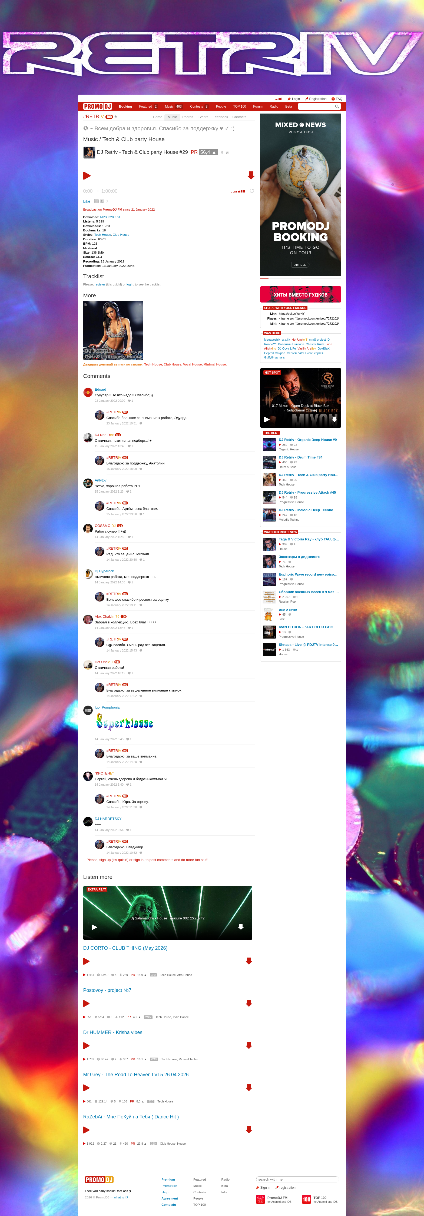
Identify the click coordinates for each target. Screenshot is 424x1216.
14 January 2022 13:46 (110, 627)
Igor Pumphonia (107, 707)
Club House (121, 234)
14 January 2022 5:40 (109, 784)
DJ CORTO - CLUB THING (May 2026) (125, 948)
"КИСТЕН (104, 773)
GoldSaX (324, 348)
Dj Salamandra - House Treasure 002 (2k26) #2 (168, 918)
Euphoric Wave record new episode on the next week (309, 574)
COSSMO (105, 525)
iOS (289, 1201)
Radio (274, 106)
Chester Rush (315, 344)
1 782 (90, 1059)
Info (224, 1192)
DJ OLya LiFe (287, 348)
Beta (288, 106)
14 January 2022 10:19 (110, 673)
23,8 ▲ (142, 1143)
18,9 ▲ (142, 974)
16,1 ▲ (142, 1059)
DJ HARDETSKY (108, 818)
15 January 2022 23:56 (122, 514)
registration (288, 1187)
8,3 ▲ (140, 1101)
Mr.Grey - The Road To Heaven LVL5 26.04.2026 (136, 1074)
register (100, 284)
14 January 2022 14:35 (110, 582)
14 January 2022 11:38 (122, 807)
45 (284, 614)
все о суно (288, 609)
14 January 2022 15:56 (110, 537)
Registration (318, 99)
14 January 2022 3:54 (109, 830)
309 (284, 544)
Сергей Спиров (274, 353)
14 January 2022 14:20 (122, 761)
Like (87, 201)
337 (125, 1059)
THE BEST (271, 432)
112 (121, 1017)
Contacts (239, 117)
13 (284, 632)
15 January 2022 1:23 (109, 491)
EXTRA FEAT (97, 889)
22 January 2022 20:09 (110, 400)
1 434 (90, 974)
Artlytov (101, 480)
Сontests (199, 106)
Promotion (169, 1185)
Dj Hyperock (104, 571)
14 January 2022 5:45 (109, 739)
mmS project (317, 339)
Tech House (102, 234)
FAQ (339, 99)
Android (276, 1201)
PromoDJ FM (112, 209)
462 (284, 479)
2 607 (286, 597)
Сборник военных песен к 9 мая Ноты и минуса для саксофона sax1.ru (309, 592)
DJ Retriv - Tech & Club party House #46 (309, 475)
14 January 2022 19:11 (122, 605)
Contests (199, 1192)
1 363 (286, 649)
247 (284, 515)
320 (153, 975)
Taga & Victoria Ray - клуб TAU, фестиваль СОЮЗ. (309, 539)
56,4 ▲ (208, 152)
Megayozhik (272, 339)
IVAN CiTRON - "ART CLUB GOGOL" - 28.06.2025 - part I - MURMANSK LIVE (309, 627)
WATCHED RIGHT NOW (280, 532)
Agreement (169, 1198)
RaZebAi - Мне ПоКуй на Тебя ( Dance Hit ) (131, 1116)
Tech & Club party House (133, 139)
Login (296, 99)
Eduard (100, 389)
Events (203, 117)
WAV (148, 1017)
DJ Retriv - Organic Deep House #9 (308, 439)
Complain (168, 1204)
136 (124, 1101)
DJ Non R (104, 435)
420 (125, 1143)
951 (89, 1017)
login (130, 284)
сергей (318, 353)
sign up (105, 860)
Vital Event (305, 353)
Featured (148, 106)
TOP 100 (239, 106)
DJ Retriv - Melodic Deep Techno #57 (309, 510)
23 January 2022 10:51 (122, 423)
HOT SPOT (272, 372)
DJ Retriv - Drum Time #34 (301, 457)
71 (284, 561)
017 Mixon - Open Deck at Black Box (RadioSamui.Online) (300, 408)
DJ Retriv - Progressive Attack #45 (307, 492)
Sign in (265, 1187)
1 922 (90, 1143)
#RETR (93, 116)
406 (284, 462)
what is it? (121, 1197)
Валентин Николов (291, 344)
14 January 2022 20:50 (122, 559)
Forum (258, 106)
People (221, 106)
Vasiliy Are (306, 348)
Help (164, 1192)
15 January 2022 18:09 (122, 468)
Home (158, 117)
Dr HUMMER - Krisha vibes (113, 1032)
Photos (187, 117)
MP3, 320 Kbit (110, 217)
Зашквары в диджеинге (299, 557)
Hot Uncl (104, 662)
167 (284, 579)
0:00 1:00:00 (100, 191)
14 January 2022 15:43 (122, 650)
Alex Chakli (107, 616)
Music (174, 106)
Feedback (220, 117)
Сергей (292, 353)
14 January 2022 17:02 (122, 695)
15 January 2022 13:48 (110, 446)
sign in (139, 860)
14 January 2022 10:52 (122, 852)
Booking (125, 106)
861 (89, 1101)
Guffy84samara (274, 357)
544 (284, 497)
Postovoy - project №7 (107, 990)
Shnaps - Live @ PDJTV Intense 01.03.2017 (309, 644)
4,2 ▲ (137, 1017)
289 (125, 974)
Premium (168, 1179)
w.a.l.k (286, 339)
